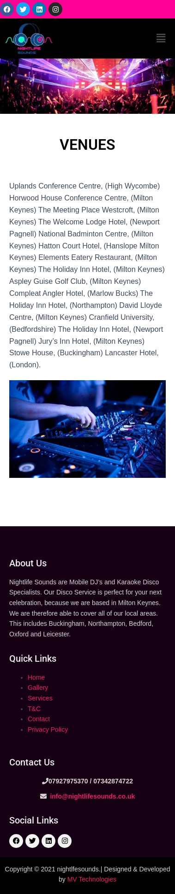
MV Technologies (91, 879)
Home (36, 677)
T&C (34, 708)
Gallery (38, 687)
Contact (39, 719)
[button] (161, 38)
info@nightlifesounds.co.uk (91, 796)
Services (40, 698)
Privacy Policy (48, 729)
